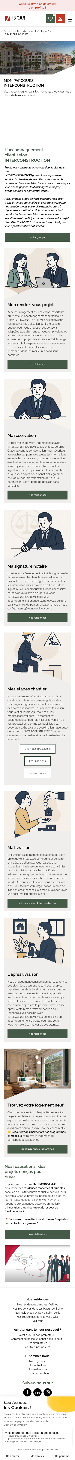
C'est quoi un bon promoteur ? (37, 1335)
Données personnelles (37, 1427)
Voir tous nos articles (37, 1347)
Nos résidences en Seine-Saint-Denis (37, 1312)
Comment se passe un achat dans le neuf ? (37, 1338)
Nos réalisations (37, 1234)
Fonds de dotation (37, 1373)
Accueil (8, 31)
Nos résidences (37, 364)
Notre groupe (37, 237)
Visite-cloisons (37, 773)
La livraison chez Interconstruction (37, 903)
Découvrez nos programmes (37, 1149)
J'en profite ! (37, 7)
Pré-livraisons (37, 761)
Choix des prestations (38, 748)
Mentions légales (37, 1421)
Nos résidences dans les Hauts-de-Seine (38, 1308)
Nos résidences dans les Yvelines (37, 1304)
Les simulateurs (37, 1342)
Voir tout (37, 1320)
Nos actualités (37, 1365)
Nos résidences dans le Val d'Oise (37, 1316)
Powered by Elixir (37, 1432)
